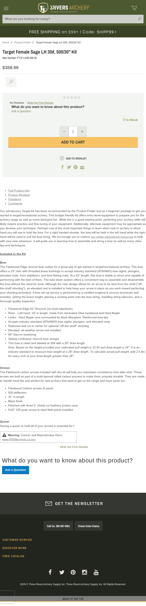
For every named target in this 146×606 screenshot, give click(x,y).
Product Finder (22, 42)
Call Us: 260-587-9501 (58, 526)
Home (5, 42)
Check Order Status (88, 526)
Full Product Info (18, 190)
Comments (15, 203)
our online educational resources (112, 236)
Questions (14, 199)
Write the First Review (40, 102)
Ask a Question (21, 111)
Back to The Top (73, 599)
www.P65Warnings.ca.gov (19, 439)
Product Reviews (19, 194)
